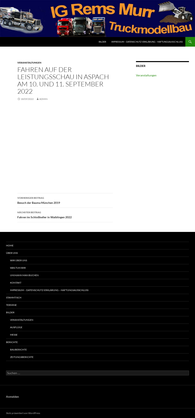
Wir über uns (18, 260)
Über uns (12, 252)
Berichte (12, 342)
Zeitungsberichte (21, 357)
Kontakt (15, 282)
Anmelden (12, 396)
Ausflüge (16, 327)
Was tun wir (18, 267)
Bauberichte (18, 349)
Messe (14, 334)
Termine (11, 304)
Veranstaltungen (29, 62)
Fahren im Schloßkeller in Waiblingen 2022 (65, 214)
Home (9, 245)
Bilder (102, 41)
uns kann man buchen (24, 275)
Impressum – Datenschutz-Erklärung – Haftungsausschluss (147, 41)
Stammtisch (13, 297)
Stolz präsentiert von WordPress (23, 413)
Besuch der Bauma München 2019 (65, 200)
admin (43, 98)
